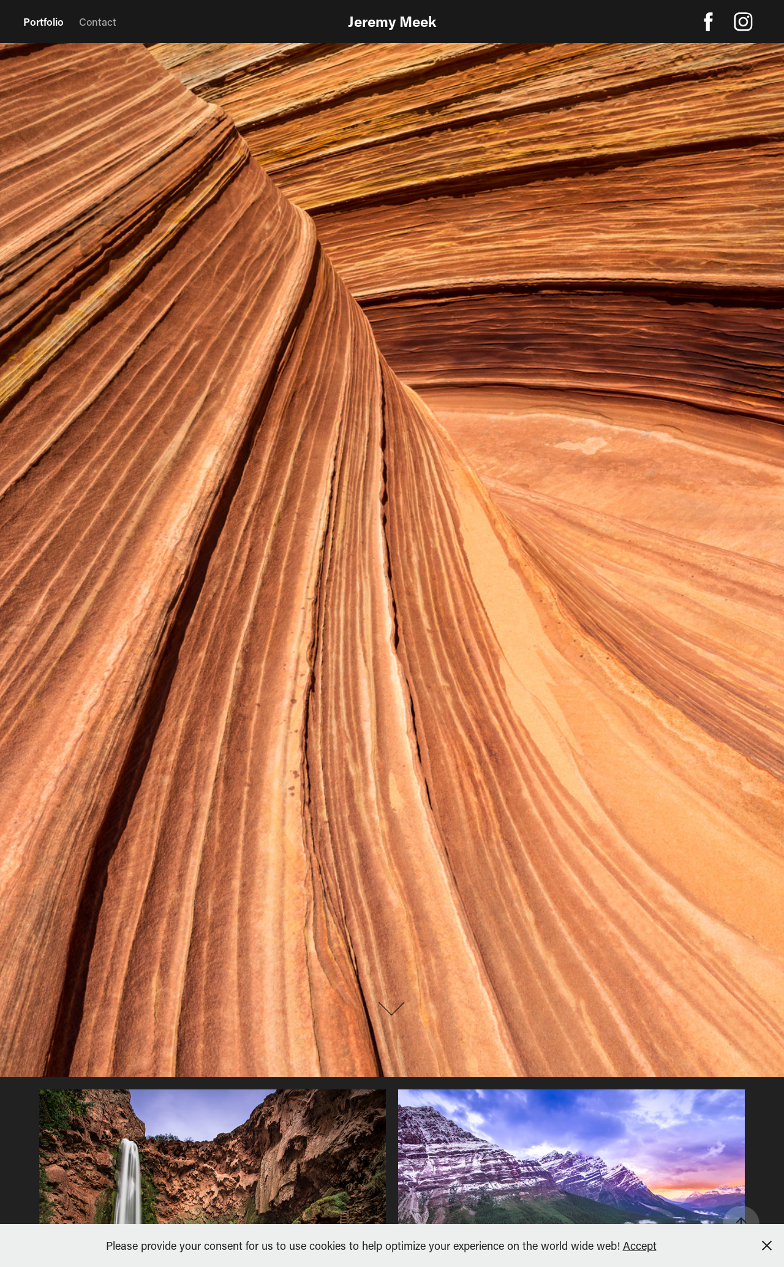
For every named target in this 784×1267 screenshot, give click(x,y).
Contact (97, 21)
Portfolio (43, 21)
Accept (640, 1245)
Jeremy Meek (392, 21)
